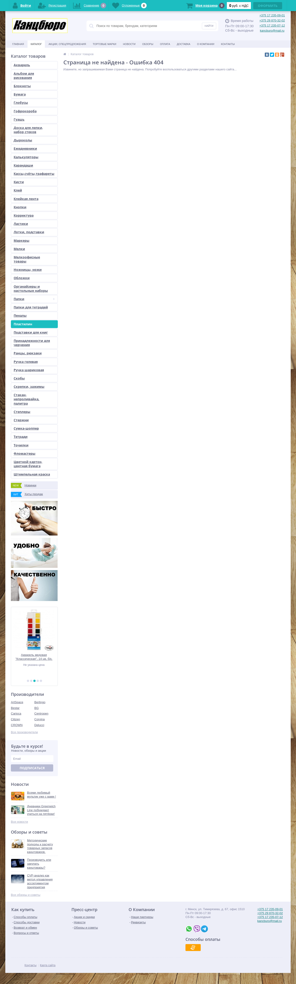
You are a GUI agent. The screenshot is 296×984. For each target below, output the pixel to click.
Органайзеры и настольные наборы (31, 288)
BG (36, 708)
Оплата (165, 44)
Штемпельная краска (32, 474)
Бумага (20, 94)
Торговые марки (104, 44)
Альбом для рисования (24, 75)
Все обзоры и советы (25, 895)
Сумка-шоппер (26, 428)
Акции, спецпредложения (67, 44)
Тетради (21, 436)
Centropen (41, 713)
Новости (129, 44)
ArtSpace (17, 702)
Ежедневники (25, 148)
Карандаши (23, 165)
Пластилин (23, 324)
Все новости (19, 821)
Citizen (15, 719)
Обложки (22, 278)
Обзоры (147, 44)
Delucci (39, 725)
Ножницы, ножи (28, 269)
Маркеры (21, 240)
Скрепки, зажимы (29, 386)
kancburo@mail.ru (272, 30)
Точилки (21, 445)
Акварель (22, 65)
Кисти (19, 182)
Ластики (21, 223)
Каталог (36, 44)
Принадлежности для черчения (32, 342)
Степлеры (22, 412)
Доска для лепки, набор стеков (28, 130)
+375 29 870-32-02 (272, 20)
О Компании (205, 44)
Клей (18, 190)
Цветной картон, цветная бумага (28, 464)
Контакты (228, 44)
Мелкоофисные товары (27, 259)
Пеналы (20, 315)
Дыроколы (23, 140)
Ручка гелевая (26, 361)
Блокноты (22, 86)
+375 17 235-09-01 (272, 15)
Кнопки (20, 207)
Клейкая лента (26, 199)
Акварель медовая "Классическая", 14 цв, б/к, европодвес (34, 657)
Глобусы (21, 102)
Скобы (19, 378)
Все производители (24, 732)
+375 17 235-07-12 (272, 25)
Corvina (39, 719)
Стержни (21, 420)
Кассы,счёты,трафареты (34, 173)
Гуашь (19, 119)
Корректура (24, 215)
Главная (18, 44)
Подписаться (32, 768)
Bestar (15, 708)
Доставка (183, 44)
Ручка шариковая (29, 370)
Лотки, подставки (29, 232)
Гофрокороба (25, 111)
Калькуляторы (26, 157)
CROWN (17, 725)
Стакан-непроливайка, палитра (26, 399)
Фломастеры (24, 453)
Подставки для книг (31, 332)
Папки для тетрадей (31, 307)
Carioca (16, 713)
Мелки (19, 249)
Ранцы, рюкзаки (28, 353)
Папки (34, 299)
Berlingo (40, 702)
